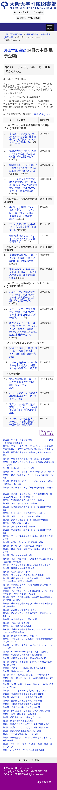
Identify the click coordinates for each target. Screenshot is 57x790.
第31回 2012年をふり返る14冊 (17, 626)
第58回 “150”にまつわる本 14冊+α (20, 503)
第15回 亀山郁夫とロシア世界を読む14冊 (22, 697)
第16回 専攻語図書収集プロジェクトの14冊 (23, 694)
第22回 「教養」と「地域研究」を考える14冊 (24, 668)
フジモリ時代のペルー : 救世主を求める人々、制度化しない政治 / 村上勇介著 (23, 365)
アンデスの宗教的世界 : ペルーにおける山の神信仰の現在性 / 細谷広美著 (23, 421)
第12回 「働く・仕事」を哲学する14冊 (21, 707)
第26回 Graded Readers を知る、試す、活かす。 (26, 652)
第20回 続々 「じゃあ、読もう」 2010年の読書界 (26, 675)
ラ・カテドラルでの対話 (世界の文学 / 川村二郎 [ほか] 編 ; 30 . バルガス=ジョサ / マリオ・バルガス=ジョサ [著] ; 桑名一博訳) (23, 185)
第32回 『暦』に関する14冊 (16, 623)
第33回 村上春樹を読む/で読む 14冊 (20, 619)
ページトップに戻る (28, 760)
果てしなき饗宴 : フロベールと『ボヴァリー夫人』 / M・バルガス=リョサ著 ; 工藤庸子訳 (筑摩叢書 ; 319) (23, 213)
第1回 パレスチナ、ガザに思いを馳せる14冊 (24, 750)
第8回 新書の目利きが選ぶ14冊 (18, 721)
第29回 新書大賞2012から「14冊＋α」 (21, 636)
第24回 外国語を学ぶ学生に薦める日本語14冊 (24, 658)
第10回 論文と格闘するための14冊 (19, 714)
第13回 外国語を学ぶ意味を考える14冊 (21, 704)
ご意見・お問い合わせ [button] (28, 18)
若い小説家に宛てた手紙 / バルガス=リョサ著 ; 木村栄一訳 (22, 227)
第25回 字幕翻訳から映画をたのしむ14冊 (22, 655)
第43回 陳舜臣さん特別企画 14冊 (18, 568)
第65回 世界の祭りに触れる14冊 (18, 468)
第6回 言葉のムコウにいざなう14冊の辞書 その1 (26, 727)
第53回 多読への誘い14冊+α (16, 523)
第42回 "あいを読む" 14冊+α (16, 572)
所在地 (9, 768)
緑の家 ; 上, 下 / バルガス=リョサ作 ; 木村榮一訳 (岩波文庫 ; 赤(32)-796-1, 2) (23, 168)
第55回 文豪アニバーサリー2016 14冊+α (22, 516)
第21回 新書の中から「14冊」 (17, 671)
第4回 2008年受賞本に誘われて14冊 (20, 734)
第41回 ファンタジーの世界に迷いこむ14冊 (23, 575)
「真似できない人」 (42, 114)
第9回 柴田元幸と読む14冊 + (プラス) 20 (22, 717)
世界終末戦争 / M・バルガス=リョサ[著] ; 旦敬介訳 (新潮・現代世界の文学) (23, 258)
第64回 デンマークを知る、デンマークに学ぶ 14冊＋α (28, 472)
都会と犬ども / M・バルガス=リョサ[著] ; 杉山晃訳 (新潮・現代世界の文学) (23, 153)
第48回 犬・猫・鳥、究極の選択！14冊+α (22, 546)
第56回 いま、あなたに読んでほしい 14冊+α (24, 513)
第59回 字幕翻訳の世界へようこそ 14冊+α (23, 500)
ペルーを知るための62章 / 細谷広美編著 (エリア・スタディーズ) (23, 396)
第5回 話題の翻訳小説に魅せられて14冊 (22, 731)
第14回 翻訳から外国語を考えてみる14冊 (22, 701)
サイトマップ (25, 768)
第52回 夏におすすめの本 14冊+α (19, 526)
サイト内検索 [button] (22, 12)
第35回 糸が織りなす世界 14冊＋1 (19, 610)
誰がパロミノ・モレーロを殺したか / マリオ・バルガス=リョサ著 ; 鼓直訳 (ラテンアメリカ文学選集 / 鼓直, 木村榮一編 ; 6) (23, 329)
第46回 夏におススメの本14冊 (17, 555)
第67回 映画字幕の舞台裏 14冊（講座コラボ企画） (27, 459)
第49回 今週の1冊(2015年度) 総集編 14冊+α (23, 542)
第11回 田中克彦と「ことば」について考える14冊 (26, 711)
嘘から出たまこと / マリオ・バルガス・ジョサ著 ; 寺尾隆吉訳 (22, 238)
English (38, 12)
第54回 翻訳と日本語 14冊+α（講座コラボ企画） (26, 520)
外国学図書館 (15, 50)
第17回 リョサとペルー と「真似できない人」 (25, 691)
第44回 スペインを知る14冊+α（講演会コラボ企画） (28, 565)
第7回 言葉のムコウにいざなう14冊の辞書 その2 (26, 724)
